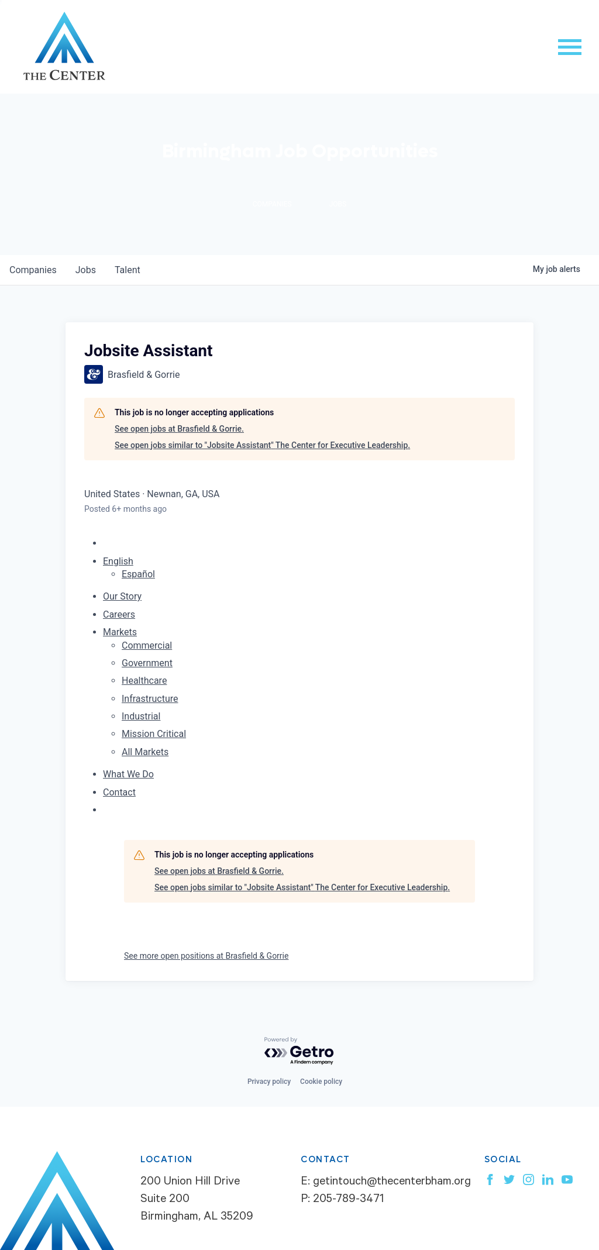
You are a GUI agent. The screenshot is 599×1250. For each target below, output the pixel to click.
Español (138, 574)
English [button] (118, 561)
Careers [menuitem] (119, 614)
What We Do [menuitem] (128, 774)
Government (147, 663)
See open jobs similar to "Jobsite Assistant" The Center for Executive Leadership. (262, 445)
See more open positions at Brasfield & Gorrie (206, 955)
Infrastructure (150, 698)
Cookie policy (321, 1081)
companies (33, 270)
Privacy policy (269, 1081)
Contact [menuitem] (119, 792)
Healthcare (144, 680)
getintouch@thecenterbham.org (392, 1182)
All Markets (145, 751)
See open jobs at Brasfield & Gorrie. (179, 428)
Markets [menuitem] (120, 632)
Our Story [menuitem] (122, 596)
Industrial (141, 716)
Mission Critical (154, 733)
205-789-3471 (348, 1200)
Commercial (147, 645)
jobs (85, 270)
